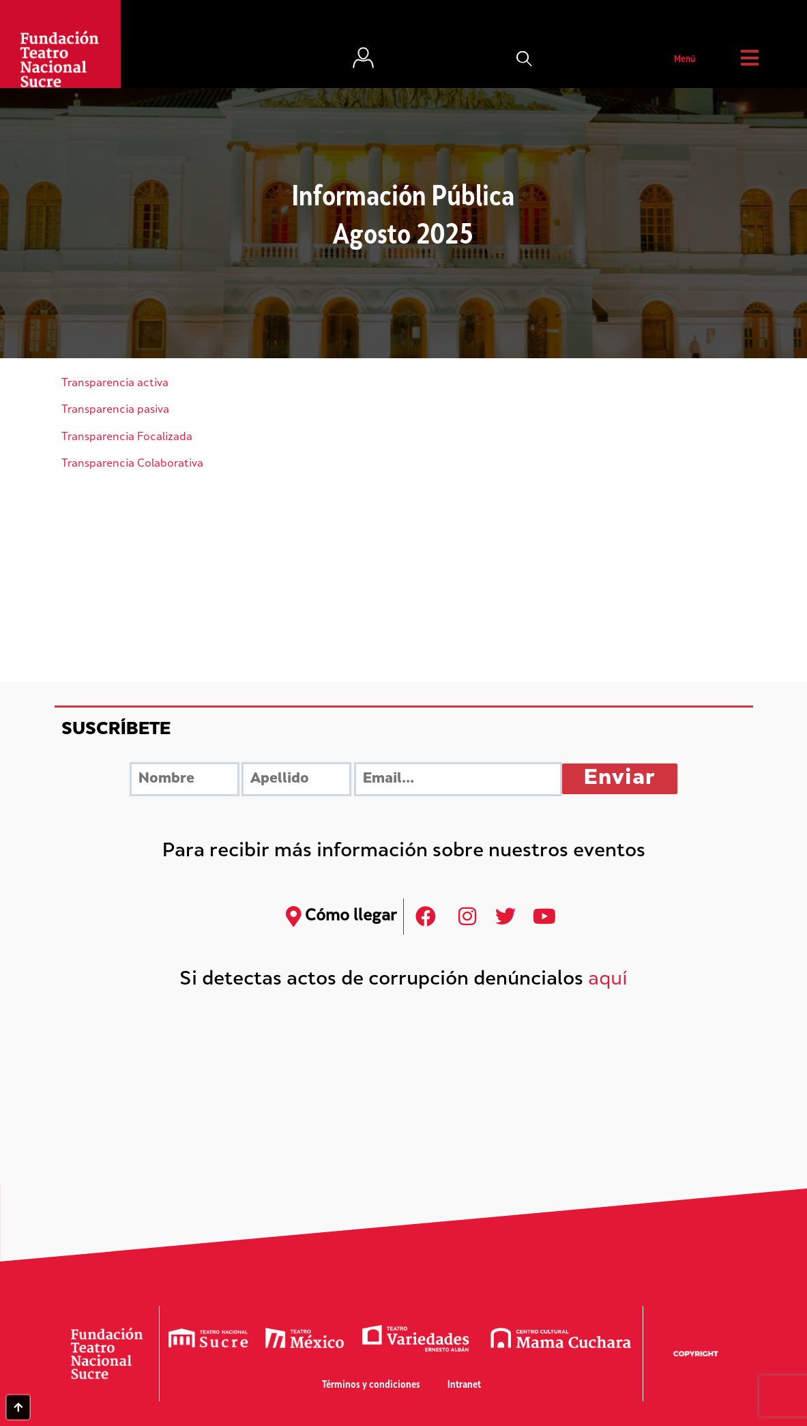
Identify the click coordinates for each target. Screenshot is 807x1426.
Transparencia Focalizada (126, 438)
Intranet (464, 1385)
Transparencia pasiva (115, 410)
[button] (524, 60)
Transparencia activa (114, 384)
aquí (608, 980)
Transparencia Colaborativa (132, 464)
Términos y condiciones (371, 1385)
